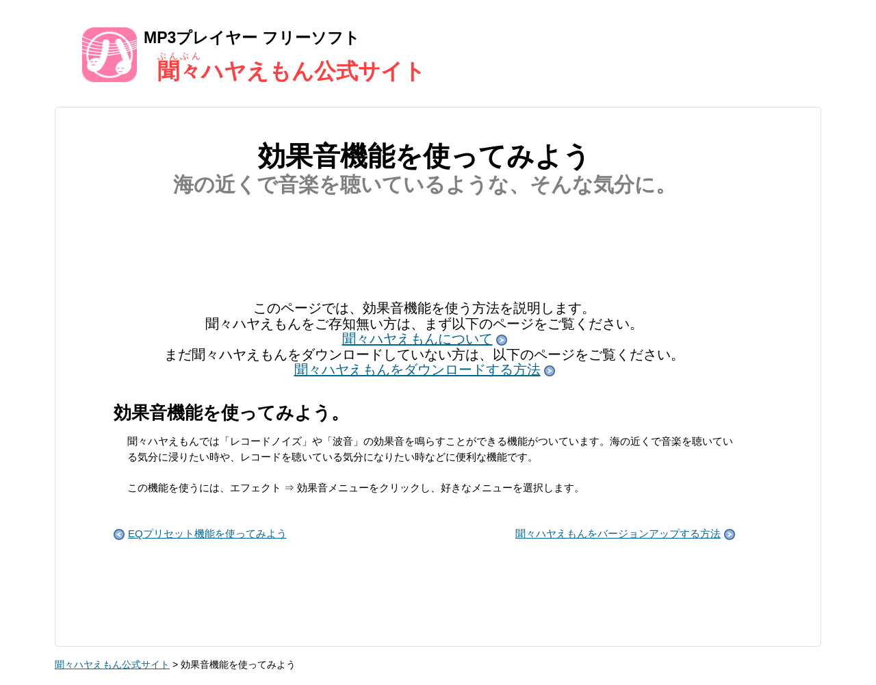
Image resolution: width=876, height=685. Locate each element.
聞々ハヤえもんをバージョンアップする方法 (625, 533)
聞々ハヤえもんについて (424, 338)
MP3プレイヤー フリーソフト (438, 54)
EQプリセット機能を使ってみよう (200, 533)
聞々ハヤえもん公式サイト (112, 664)
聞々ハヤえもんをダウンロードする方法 (424, 369)
